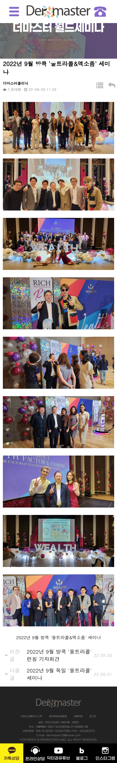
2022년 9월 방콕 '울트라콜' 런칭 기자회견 (59, 655)
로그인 (92, 716)
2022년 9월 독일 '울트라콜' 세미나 (59, 674)
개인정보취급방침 (58, 716)
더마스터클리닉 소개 (31, 716)
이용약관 (78, 716)
